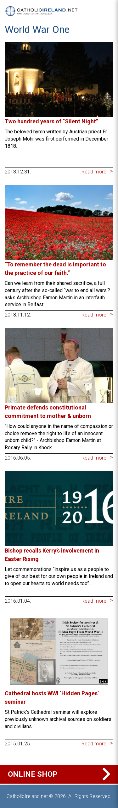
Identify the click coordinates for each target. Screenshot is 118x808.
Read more (93, 172)
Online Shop (60, 774)
